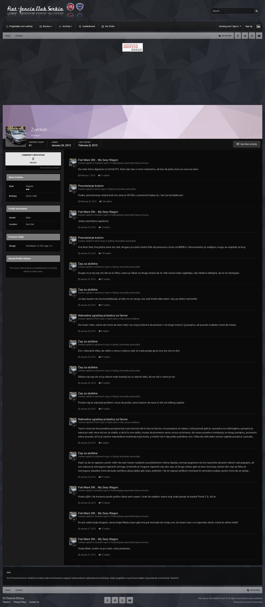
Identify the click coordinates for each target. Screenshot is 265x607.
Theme (7, 602)
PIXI (96, 319)
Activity (67, 26)
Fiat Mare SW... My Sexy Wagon (98, 160)
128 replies (105, 201)
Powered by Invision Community (248, 602)
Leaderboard (88, 26)
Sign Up (248, 26)
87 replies (104, 279)
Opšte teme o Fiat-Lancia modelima (123, 319)
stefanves (99, 267)
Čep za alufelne (88, 263)
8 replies (104, 331)
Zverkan (81, 163)
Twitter (245, 35)
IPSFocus (20, 598)
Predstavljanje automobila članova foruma (130, 163)
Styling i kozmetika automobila (122, 189)
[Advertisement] (132, 77)
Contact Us (34, 602)
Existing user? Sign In (230, 26)
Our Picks (109, 26)
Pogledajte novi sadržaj (21, 26)
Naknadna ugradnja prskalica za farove (103, 315)
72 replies (104, 175)
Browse (47, 26)
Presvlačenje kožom (91, 185)
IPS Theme (8, 598)
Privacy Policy (20, 602)
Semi (97, 189)
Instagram (252, 35)
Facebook (238, 35)
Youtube (259, 35)
